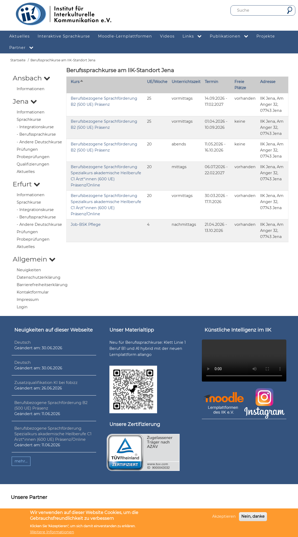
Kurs (77, 81)
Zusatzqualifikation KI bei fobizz (46, 382)
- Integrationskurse (35, 127)
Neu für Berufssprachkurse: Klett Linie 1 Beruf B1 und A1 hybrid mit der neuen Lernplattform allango (147, 348)
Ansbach (31, 78)
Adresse (267, 81)
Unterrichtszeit (186, 81)
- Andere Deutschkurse (39, 142)
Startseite (17, 60)
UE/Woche (157, 81)
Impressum (28, 299)
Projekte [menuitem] (265, 36)
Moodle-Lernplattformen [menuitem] (125, 36)
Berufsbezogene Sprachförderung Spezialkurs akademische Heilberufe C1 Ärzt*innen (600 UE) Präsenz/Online (52, 434)
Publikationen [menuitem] (231, 36)
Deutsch (22, 342)
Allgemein (34, 259)
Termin (211, 81)
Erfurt (26, 184)
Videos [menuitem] (167, 36)
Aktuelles (26, 171)
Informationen (31, 88)
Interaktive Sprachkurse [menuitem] (64, 36)
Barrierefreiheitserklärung (42, 284)
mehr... (21, 461)
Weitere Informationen (52, 532)
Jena (25, 101)
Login (22, 307)
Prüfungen (27, 149)
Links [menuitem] (194, 36)
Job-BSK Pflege (86, 224)
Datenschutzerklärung (38, 277)
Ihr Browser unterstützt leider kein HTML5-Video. (244, 360)
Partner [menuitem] (23, 47)
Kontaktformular (33, 292)
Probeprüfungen (33, 156)
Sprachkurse (29, 119)
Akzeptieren (224, 516)
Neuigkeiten (29, 270)
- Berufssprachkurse (36, 134)
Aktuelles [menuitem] (19, 36)
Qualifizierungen (33, 164)
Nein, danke (253, 516)
